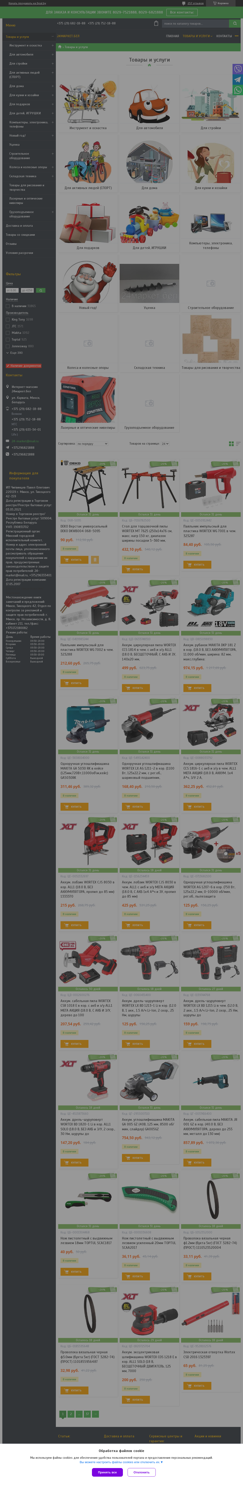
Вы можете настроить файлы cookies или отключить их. (120, 1462)
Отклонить (142, 1472)
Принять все (107, 1472)
